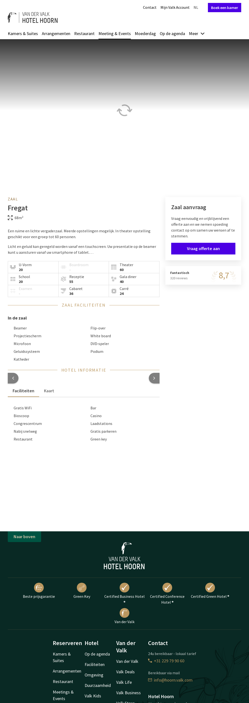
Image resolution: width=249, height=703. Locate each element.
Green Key (81, 591)
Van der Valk (124, 616)
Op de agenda (172, 33)
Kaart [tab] (49, 391)
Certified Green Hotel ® (210, 591)
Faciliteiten (95, 664)
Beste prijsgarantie (39, 591)
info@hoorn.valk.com (170, 680)
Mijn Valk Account (175, 7)
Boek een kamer (224, 7)
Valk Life (124, 682)
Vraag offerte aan (203, 248)
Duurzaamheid (98, 685)
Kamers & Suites (23, 33)
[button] (13, 378)
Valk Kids (93, 696)
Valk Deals (125, 672)
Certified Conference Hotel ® (167, 594)
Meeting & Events (114, 33)
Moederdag (145, 33)
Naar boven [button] (24, 536)
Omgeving (94, 675)
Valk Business (128, 692)
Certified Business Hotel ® (124, 594)
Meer (197, 33)
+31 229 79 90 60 (166, 661)
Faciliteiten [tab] (23, 391)
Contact (150, 7)
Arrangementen (56, 33)
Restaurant (84, 33)
